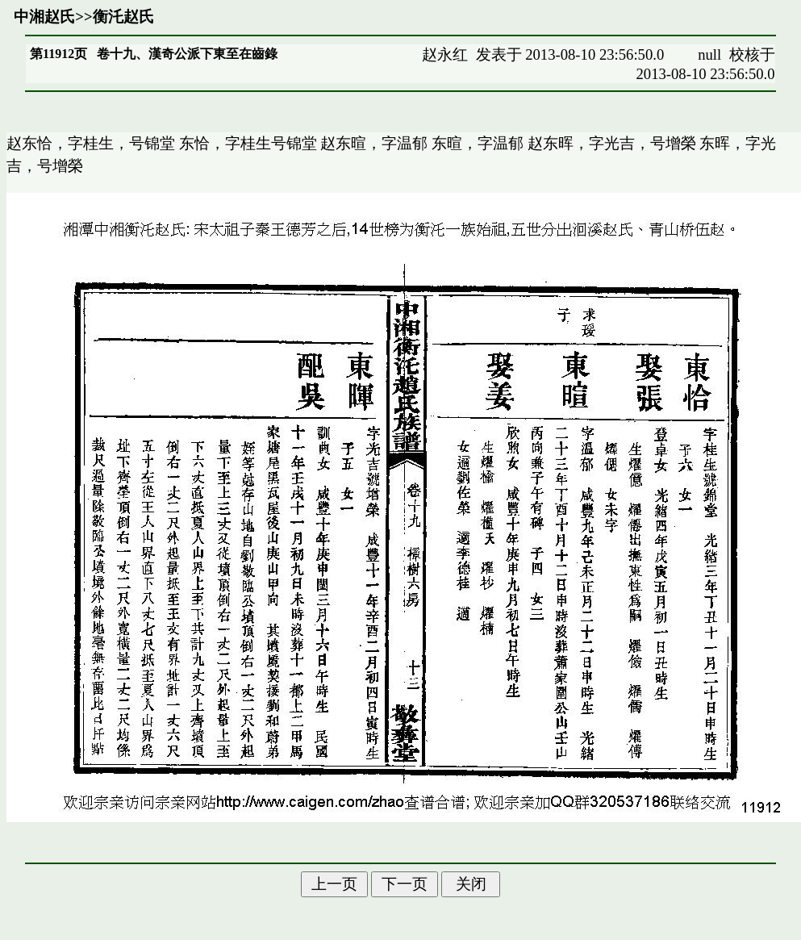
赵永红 (445, 54)
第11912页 (58, 54)
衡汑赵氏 (123, 16)
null (709, 54)
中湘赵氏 (44, 16)
